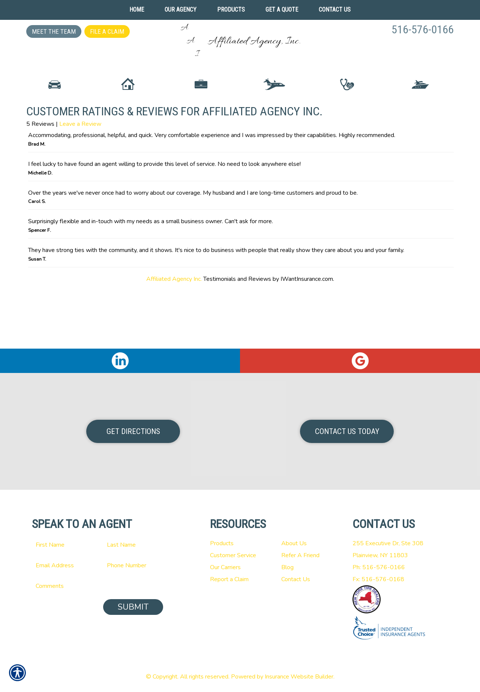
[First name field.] (62, 544)
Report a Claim (229, 579)
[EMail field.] (62, 565)
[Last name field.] (133, 544)
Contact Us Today (347, 431)
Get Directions (133, 431)
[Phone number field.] (133, 565)
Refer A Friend (300, 555)
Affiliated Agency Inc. (174, 338)
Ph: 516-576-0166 (378, 567)
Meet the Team (54, 31)
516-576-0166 (423, 29)
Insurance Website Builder (299, 677)
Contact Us (295, 579)
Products (222, 543)
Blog (287, 567)
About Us (294, 543)
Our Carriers (225, 567)
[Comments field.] (97, 586)
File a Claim (107, 31)
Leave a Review (80, 184)
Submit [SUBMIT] (133, 607)
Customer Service (233, 555)
